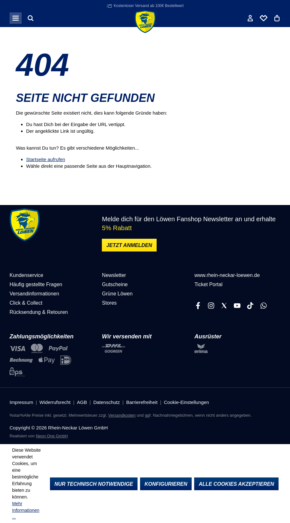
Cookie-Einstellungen (186, 402)
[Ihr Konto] (250, 18)
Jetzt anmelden (129, 245)
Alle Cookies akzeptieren (236, 484)
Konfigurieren (166, 484)
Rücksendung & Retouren (39, 312)
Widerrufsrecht (55, 402)
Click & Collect (26, 303)
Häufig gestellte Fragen (36, 284)
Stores (109, 303)
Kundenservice (26, 275)
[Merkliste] (263, 18)
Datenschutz (106, 402)
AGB (82, 402)
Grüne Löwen (117, 293)
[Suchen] (30, 18)
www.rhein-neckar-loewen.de (227, 275)
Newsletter (114, 275)
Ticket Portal (209, 284)
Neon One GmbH (51, 436)
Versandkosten (122, 415)
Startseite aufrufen (45, 159)
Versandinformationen (34, 293)
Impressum (21, 402)
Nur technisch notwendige (93, 484)
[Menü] (16, 18)
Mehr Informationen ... (25, 510)
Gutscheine (115, 284)
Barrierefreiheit (141, 402)
